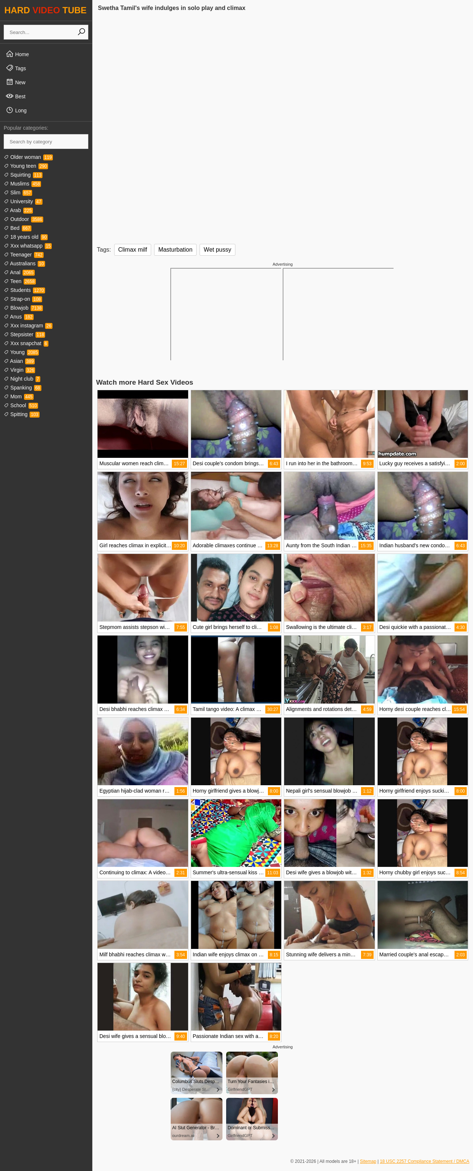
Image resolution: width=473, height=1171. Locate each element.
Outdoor (23, 219)
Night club (22, 379)
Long (16, 110)
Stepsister (24, 334)
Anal (19, 272)
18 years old (26, 237)
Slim (18, 192)
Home (17, 54)
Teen (20, 281)
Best (15, 96)
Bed (17, 228)
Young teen (26, 166)
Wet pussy (217, 249)
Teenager (24, 255)
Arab (18, 210)
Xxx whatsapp (28, 246)
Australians (24, 263)
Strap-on (23, 299)
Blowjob (23, 308)
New (15, 82)
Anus (19, 317)
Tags (16, 68)
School (21, 405)
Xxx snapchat (26, 343)
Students (24, 290)
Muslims (22, 184)
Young (21, 352)
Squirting (23, 175)
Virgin (19, 370)
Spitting (22, 414)
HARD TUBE (45, 10)
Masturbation (175, 249)
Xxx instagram (28, 326)
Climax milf (132, 249)
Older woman (28, 157)
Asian (19, 361)
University (23, 201)
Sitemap (368, 1161)
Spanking (22, 388)
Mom (19, 396)
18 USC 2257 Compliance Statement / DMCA (424, 1161)
